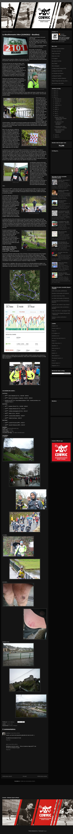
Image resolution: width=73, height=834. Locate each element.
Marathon (54, 345)
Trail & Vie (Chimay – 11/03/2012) (63, 263)
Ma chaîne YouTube (56, 61)
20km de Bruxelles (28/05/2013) (62, 232)
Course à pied (55, 328)
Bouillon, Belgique (13, 725)
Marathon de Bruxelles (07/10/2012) (63, 191)
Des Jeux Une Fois (56, 51)
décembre (57, 99)
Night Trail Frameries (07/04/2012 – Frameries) (59, 131)
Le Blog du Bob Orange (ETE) (59, 68)
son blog (11, 431)
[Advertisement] (61, 387)
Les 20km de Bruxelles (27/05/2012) (60, 298)
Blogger (45, 831)
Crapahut (8, 88)
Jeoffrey (8, 733)
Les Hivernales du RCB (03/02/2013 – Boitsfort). (64, 212)
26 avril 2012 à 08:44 (12, 744)
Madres (53, 353)
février (56, 137)
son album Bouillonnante (18, 432)
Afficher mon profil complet (58, 41)
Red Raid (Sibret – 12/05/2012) (62, 201)
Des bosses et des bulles (58, 83)
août (56, 107)
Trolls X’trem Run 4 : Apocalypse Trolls (61, 310)
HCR (53, 350)
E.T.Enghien (55, 58)
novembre (57, 101)
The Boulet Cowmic (56, 358)
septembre (57, 105)
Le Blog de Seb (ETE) (57, 71)
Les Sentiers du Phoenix (57, 73)
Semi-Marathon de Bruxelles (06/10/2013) (63, 242)
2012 (55, 97)
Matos (53, 340)
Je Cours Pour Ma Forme (58, 338)
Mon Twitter (54, 63)
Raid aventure (55, 348)
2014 (55, 93)
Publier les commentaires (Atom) (28, 781)
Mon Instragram (55, 66)
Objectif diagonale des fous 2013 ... (60, 80)
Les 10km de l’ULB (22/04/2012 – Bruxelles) (59, 123)
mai (56, 113)
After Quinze (55, 355)
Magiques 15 (55, 365)
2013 (55, 95)
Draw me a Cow (55, 56)
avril (56, 115)
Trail (12, 724)
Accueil (25, 776)
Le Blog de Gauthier (56, 76)
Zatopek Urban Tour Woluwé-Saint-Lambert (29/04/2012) (60, 118)
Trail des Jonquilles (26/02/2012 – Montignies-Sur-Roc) (64, 274)
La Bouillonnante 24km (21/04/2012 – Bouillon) (61, 127)
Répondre (8, 739)
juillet (56, 109)
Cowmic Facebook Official (58, 48)
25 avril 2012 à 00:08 (15, 733)
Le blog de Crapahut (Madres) (59, 78)
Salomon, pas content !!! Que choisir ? (64, 181)
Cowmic (8, 724)
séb (7, 744)
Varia (53, 360)
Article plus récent (7, 776)
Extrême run (55, 335)
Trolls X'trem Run (56, 53)
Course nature (55, 363)
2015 (55, 91)
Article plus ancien (42, 776)
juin (56, 111)
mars (56, 135)
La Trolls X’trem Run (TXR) (58, 296)
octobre (57, 103)
